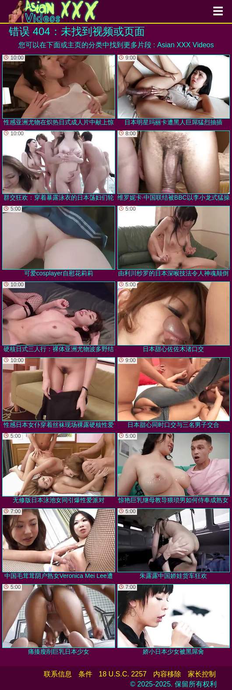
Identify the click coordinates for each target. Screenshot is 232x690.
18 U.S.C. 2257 (123, 674)
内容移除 (167, 674)
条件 (85, 674)
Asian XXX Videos (185, 45)
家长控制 (202, 674)
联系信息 (58, 674)
